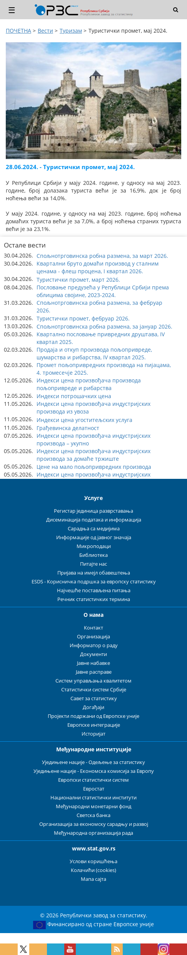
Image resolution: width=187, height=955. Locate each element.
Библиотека (93, 555)
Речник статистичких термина (93, 599)
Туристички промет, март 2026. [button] (78, 279)
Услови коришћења (93, 861)
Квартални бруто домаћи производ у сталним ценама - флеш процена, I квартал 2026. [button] (98, 267)
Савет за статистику (93, 698)
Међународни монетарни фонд (93, 806)
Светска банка (93, 815)
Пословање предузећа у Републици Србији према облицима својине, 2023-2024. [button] (103, 291)
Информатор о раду (94, 645)
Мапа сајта (93, 879)
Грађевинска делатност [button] (68, 428)
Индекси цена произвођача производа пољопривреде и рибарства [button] (89, 384)
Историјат (93, 734)
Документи (93, 654)
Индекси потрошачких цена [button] (74, 396)
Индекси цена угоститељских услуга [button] (84, 420)
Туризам (71, 30)
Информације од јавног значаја (93, 537)
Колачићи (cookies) (93, 870)
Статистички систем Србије (93, 689)
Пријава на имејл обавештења (93, 573)
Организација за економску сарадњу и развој (93, 824)
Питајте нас (93, 564)
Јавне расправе (94, 672)
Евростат (93, 789)
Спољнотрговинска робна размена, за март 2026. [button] (102, 255)
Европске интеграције (93, 725)
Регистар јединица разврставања (93, 511)
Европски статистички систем (93, 780)
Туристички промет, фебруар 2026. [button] (83, 318)
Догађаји (93, 707)
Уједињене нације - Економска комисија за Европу (93, 771)
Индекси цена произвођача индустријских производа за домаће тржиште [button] (93, 454)
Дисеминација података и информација (93, 520)
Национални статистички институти (93, 797)
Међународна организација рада (93, 833)
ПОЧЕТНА (18, 30)
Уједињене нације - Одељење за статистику (93, 762)
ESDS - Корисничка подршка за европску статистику (94, 581)
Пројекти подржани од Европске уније (93, 716)
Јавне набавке (93, 663)
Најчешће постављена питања (93, 590)
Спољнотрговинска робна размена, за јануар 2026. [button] (104, 326)
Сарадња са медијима (94, 528)
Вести (45, 30)
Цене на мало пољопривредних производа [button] (94, 466)
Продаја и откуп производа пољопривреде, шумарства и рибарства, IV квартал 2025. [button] (94, 353)
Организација (93, 636)
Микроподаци (94, 546)
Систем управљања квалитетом (93, 681)
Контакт (93, 627)
